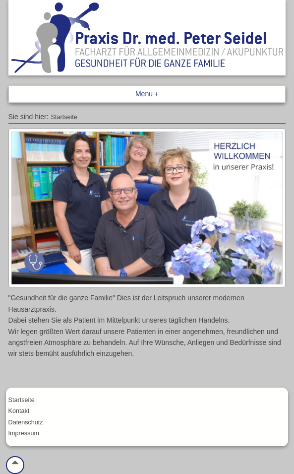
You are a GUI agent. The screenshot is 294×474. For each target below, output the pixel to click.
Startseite (64, 117)
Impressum (23, 433)
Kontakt (19, 410)
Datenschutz (25, 422)
